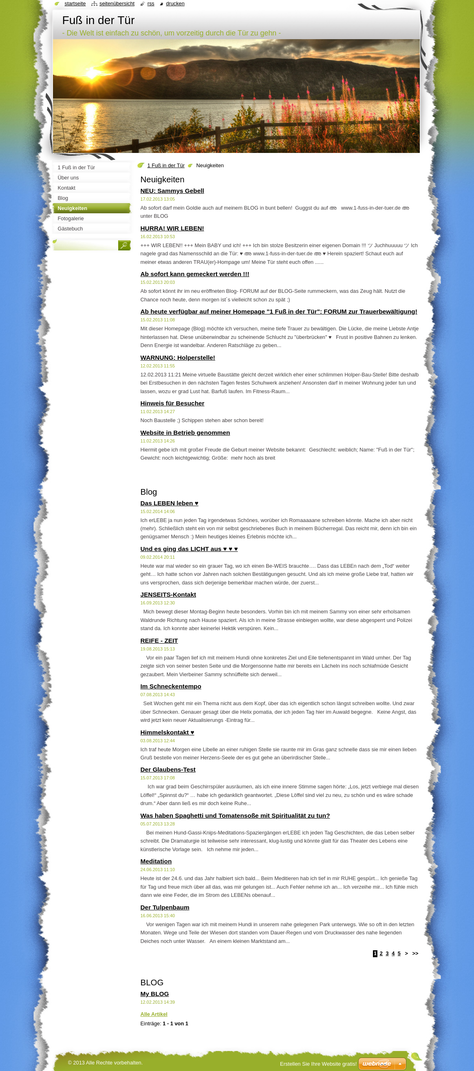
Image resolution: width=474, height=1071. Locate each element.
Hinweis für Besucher (173, 403)
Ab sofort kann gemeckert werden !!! (195, 273)
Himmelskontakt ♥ (167, 732)
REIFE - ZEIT (159, 640)
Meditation (156, 861)
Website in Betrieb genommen (185, 432)
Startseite (75, 3)
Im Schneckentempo (171, 686)
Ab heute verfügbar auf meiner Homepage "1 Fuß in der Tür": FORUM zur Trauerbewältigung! (279, 311)
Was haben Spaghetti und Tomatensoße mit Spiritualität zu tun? (235, 815)
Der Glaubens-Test (168, 769)
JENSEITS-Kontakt (168, 594)
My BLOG (155, 993)
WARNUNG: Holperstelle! (178, 357)
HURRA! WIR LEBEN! (172, 228)
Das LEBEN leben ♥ (169, 503)
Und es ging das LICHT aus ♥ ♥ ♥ (189, 548)
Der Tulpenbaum (165, 907)
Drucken (175, 3)
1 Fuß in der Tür (166, 165)
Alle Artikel (154, 1014)
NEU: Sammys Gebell (172, 190)
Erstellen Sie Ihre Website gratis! (318, 1064)
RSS (151, 3)
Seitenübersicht (116, 3)
